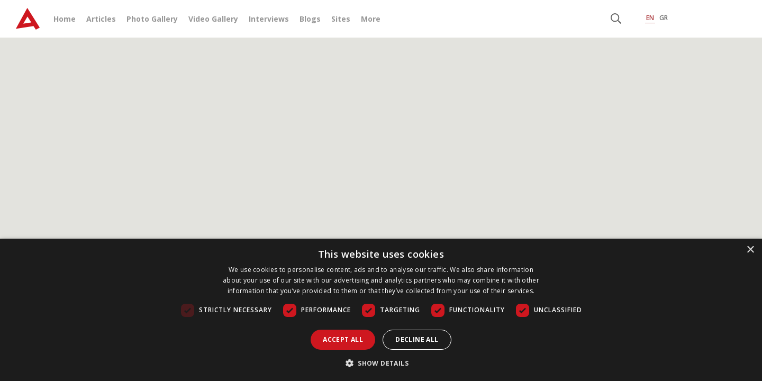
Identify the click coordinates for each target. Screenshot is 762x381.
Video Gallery (213, 19)
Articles (101, 19)
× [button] (750, 250)
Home (64, 19)
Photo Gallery (152, 19)
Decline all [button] (416, 339)
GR (663, 17)
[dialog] (381, 310)
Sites (340, 19)
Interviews (269, 19)
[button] (381, 363)
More (370, 19)
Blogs (310, 19)
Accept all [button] (343, 339)
